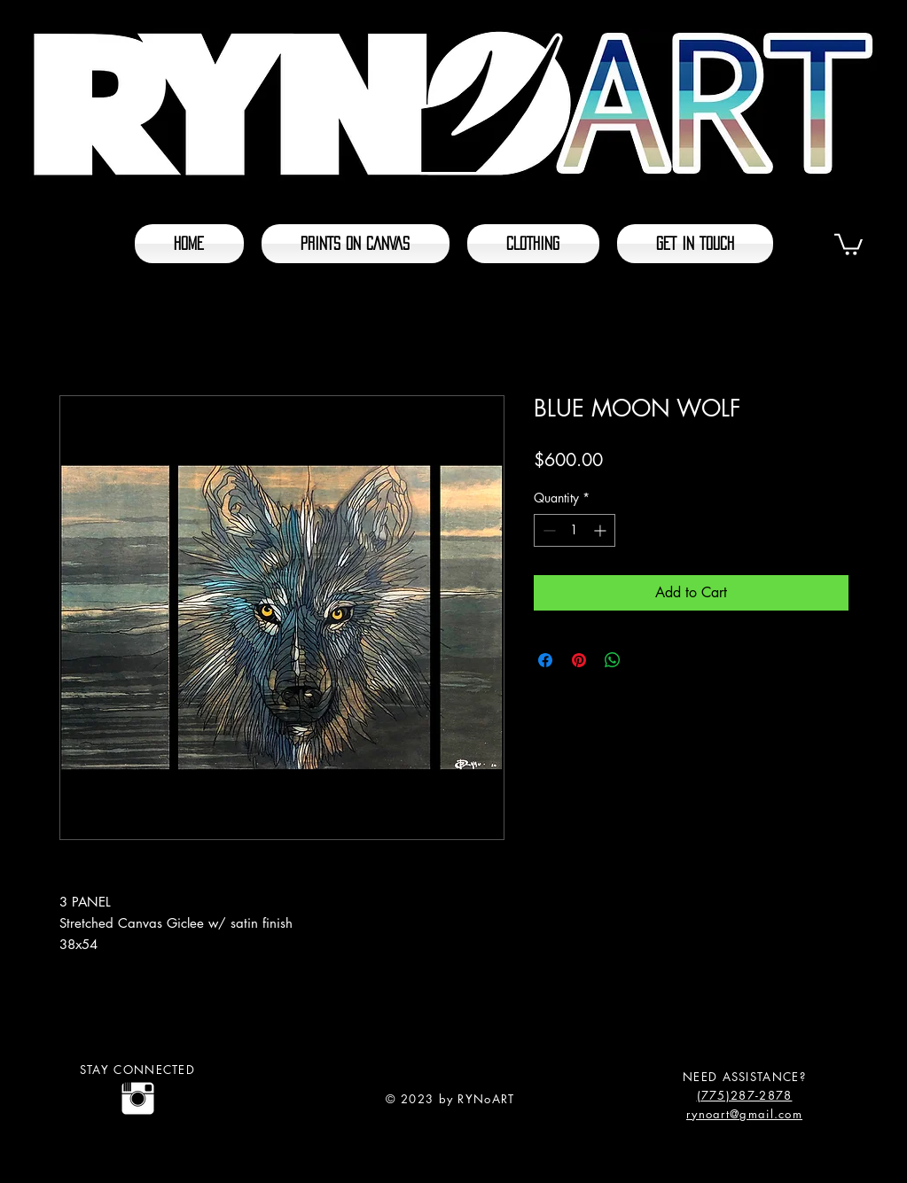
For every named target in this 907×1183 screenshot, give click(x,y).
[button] (848, 243)
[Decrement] (547, 530)
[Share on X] (646, 660)
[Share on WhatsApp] (612, 660)
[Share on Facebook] (545, 660)
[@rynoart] (137, 1098)
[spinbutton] (574, 530)
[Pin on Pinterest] (579, 660)
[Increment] (601, 530)
